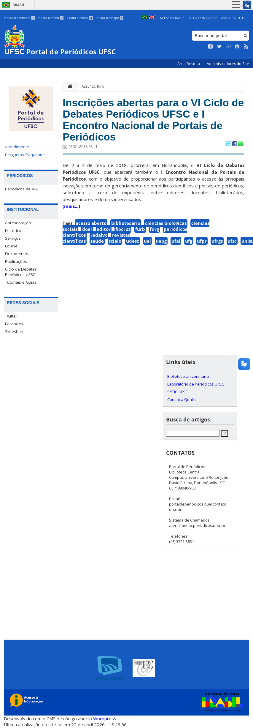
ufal (175, 241)
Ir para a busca (79, 18)
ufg (188, 241)
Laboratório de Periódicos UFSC (195, 384)
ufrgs (217, 241)
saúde (97, 241)
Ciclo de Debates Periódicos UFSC (21, 271)
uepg (161, 241)
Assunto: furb (93, 86)
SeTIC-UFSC (177, 391)
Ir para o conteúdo (19, 18)
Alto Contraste (203, 17)
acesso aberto (91, 223)
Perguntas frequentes (25, 154)
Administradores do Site (228, 63)
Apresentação (18, 222)
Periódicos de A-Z (21, 189)
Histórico (13, 230)
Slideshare (15, 331)
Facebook (14, 323)
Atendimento (17, 146)
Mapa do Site (232, 17)
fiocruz (123, 229)
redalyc (98, 235)
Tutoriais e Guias (20, 282)
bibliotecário (125, 223)
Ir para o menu (50, 18)
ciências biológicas (166, 223)
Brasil (18, 4)
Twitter (11, 316)
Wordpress (104, 718)
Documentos (17, 253)
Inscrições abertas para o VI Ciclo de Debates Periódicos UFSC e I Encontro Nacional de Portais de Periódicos (153, 120)
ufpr (202, 241)
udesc (132, 241)
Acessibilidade (172, 17)
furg (154, 229)
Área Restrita (189, 63)
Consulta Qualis (181, 399)
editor (104, 229)
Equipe (11, 246)
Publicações (16, 261)
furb (140, 229)
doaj (87, 229)
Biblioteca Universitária (188, 376)
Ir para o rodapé (109, 18)
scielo (115, 241)
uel (147, 241)
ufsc (232, 241)
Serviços (13, 238)
